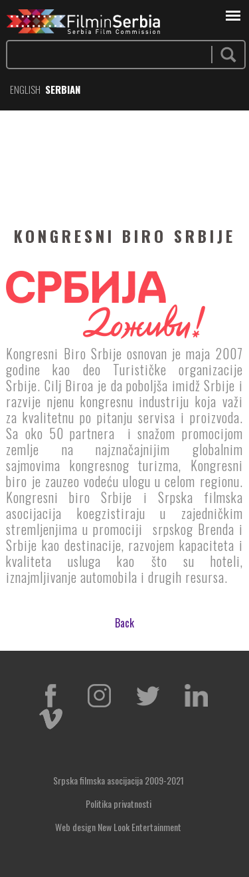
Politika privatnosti (118, 803)
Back (124, 623)
